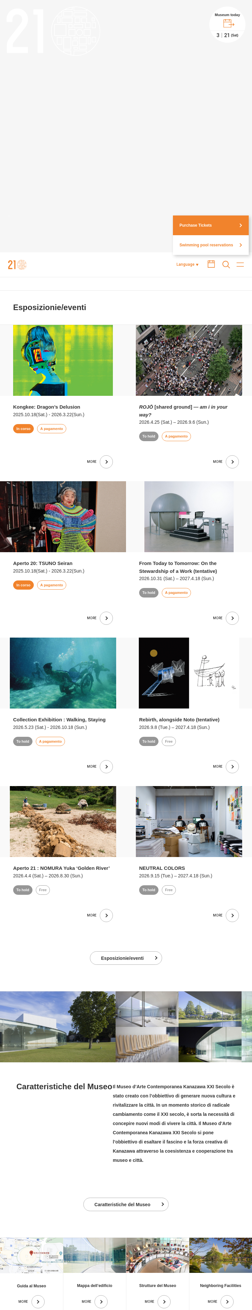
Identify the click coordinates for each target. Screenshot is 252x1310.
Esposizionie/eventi (122, 874)
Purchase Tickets (195, 141)
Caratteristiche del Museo (122, 1120)
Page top (215, 1257)
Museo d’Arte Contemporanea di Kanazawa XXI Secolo (17, 181)
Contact (231, 1288)
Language (186, 180)
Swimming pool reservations (206, 161)
